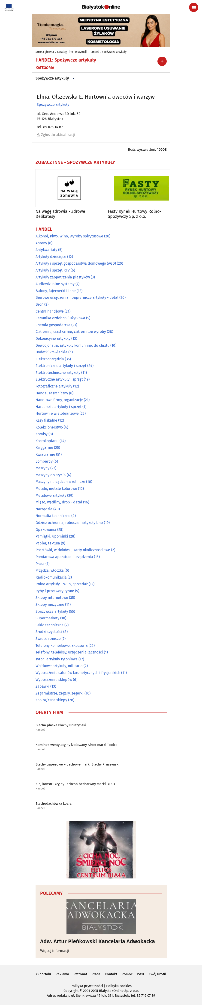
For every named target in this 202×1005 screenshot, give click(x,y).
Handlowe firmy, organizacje (59, 400)
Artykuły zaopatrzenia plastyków (63, 277)
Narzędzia (44, 509)
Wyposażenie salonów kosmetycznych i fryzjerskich (78, 673)
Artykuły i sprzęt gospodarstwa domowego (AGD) (76, 263)
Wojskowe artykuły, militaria (59, 666)
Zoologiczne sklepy (51, 700)
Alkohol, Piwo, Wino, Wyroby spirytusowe (69, 236)
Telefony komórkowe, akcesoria (62, 645)
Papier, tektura (48, 543)
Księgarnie (44, 448)
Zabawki (42, 686)
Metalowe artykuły (51, 495)
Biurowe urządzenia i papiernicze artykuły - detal (77, 297)
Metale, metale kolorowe (56, 488)
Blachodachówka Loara (54, 803)
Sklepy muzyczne (50, 604)
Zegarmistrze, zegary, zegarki (60, 693)
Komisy (42, 434)
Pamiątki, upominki (52, 536)
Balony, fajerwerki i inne (56, 291)
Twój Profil (157, 974)
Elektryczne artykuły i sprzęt (59, 379)
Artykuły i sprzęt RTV (53, 270)
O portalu (43, 974)
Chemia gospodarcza (53, 325)
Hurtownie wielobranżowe (57, 413)
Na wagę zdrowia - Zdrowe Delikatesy (60, 214)
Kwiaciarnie (45, 454)
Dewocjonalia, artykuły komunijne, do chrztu (72, 345)
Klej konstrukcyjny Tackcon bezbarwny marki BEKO (75, 784)
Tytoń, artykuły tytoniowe (57, 659)
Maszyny (42, 468)
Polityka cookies (119, 986)
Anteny (41, 243)
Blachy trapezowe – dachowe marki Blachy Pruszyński (77, 764)
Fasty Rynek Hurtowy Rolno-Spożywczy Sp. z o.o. (134, 214)
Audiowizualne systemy (55, 284)
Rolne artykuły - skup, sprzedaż (62, 584)
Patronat (80, 974)
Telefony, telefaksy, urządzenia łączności (69, 652)
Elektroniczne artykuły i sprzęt (61, 366)
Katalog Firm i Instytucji (72, 51)
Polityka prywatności (87, 986)
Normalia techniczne (53, 516)
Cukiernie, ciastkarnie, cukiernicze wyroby (71, 331)
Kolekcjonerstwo (49, 427)
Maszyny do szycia (51, 475)
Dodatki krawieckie (51, 352)
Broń (39, 304)
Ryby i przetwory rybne (55, 591)
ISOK (140, 974)
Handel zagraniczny (52, 393)
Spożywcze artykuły (114, 51)
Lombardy (44, 461)
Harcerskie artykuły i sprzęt (58, 407)
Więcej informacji (54, 951)
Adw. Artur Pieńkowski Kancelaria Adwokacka (97, 941)
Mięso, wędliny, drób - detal (59, 502)
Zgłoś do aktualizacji (56, 135)
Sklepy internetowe (52, 598)
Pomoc (127, 974)
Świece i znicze (48, 638)
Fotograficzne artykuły (54, 386)
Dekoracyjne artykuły (53, 338)
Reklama (62, 974)
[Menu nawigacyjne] (193, 7)
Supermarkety (47, 618)
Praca (96, 974)
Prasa (40, 564)
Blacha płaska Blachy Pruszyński (61, 725)
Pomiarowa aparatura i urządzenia (64, 557)
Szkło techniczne (49, 625)
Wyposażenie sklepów (54, 679)
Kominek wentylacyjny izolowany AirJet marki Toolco (77, 745)
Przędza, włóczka (50, 570)
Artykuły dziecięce (51, 256)
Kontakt (111, 974)
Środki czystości (49, 632)
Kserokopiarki (47, 441)
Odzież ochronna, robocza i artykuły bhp (69, 522)
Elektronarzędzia (50, 359)
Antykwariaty (46, 250)
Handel (94, 51)
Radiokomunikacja (51, 577)
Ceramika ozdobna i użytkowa (60, 318)
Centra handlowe (50, 311)
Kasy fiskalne (46, 420)
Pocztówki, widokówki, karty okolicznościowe (73, 550)
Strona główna (45, 51)
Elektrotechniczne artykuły (58, 372)
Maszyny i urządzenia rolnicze (60, 482)
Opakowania (46, 529)
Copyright (70, 991)
